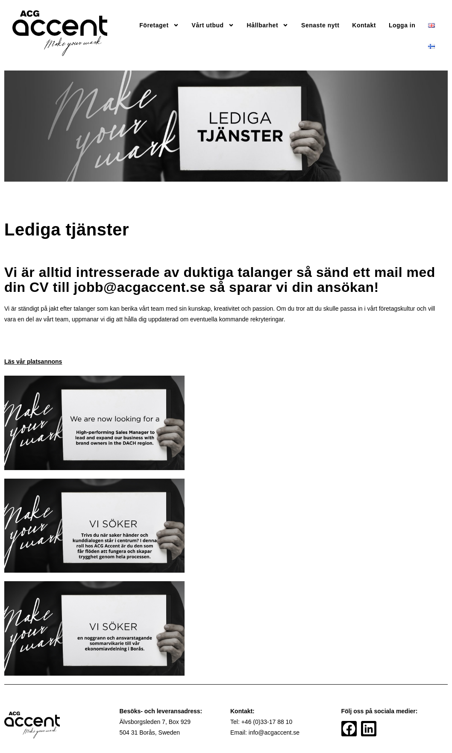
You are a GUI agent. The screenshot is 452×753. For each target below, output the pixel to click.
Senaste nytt (320, 25)
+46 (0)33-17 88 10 (266, 721)
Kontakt (364, 25)
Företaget (159, 25)
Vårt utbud (213, 25)
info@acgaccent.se (274, 732)
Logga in (402, 25)
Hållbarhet (267, 25)
